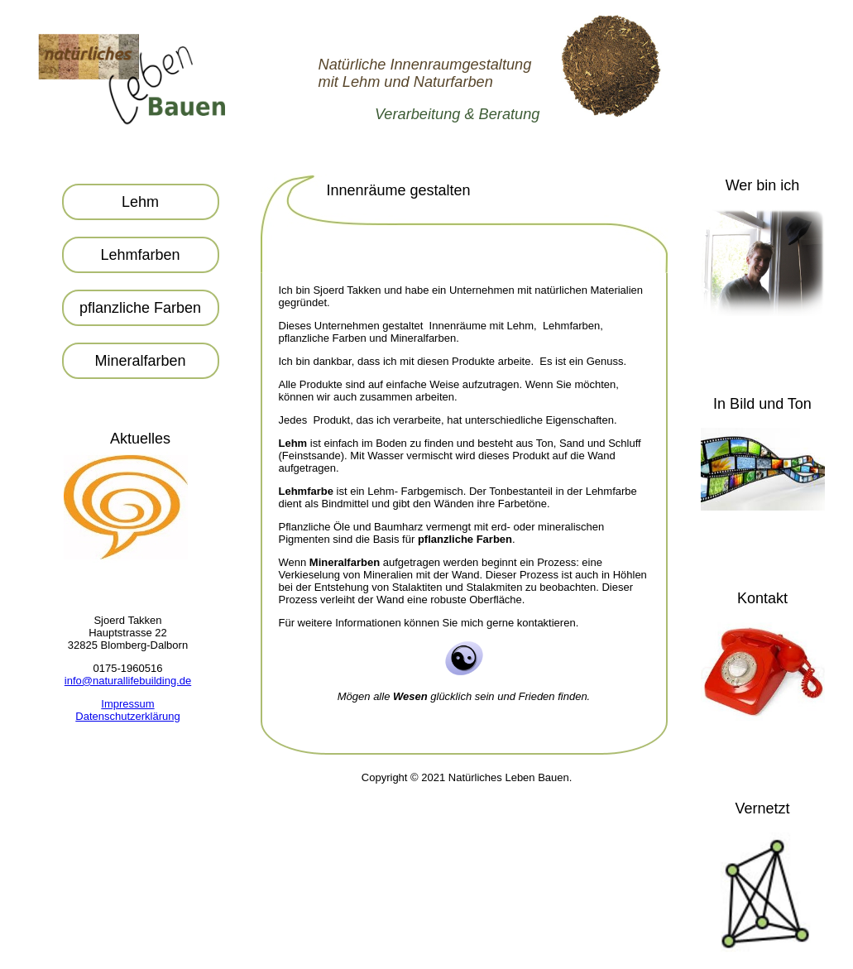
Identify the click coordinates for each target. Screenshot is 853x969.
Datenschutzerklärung (127, 716)
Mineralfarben (139, 361)
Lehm (140, 202)
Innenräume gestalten (399, 190)
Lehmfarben (140, 255)
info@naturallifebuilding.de (128, 680)
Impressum (127, 704)
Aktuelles (140, 438)
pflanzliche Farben (140, 308)
